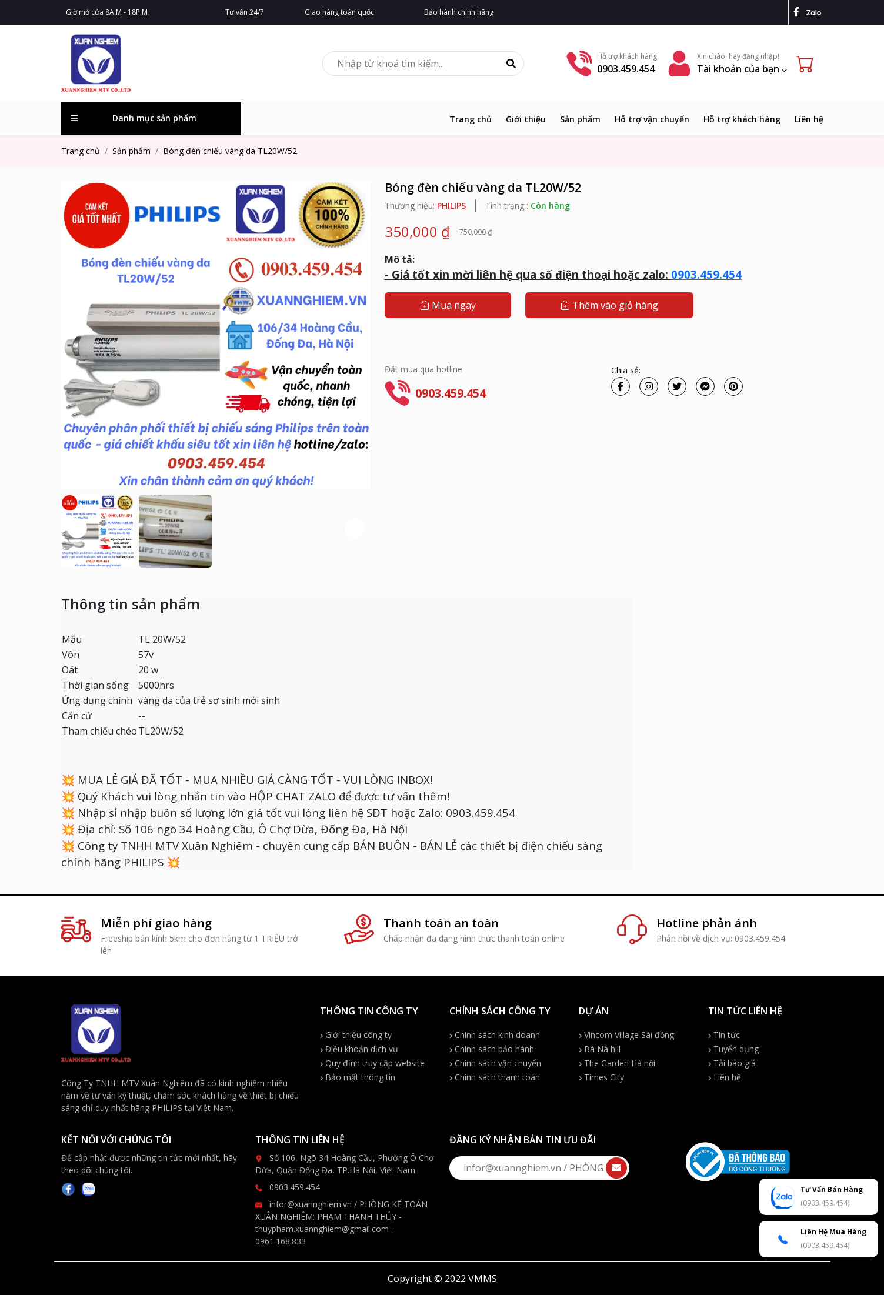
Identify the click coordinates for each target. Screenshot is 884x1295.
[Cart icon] (807, 63)
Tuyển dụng (733, 1048)
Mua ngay (448, 305)
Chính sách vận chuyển (495, 1063)
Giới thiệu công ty (356, 1034)
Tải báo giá (732, 1063)
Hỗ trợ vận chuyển (652, 119)
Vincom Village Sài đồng (626, 1034)
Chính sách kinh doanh (494, 1034)
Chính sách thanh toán (494, 1077)
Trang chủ (470, 119)
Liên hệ (809, 119)
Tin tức (724, 1034)
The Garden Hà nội (617, 1063)
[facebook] (798, 11)
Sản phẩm (580, 119)
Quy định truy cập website (372, 1063)
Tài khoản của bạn (742, 68)
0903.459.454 (706, 274)
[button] (355, 528)
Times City (601, 1077)
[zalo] (814, 11)
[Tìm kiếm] (511, 63)
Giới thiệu (526, 119)
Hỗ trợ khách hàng (741, 119)
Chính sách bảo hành (491, 1048)
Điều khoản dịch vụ (359, 1048)
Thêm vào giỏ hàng (609, 305)
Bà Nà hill (600, 1048)
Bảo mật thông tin (357, 1077)
